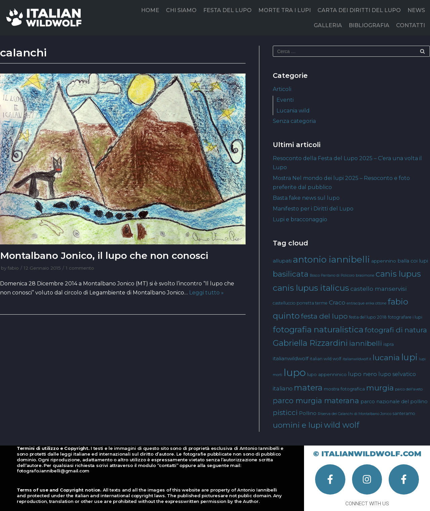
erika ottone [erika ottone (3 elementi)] (376, 303)
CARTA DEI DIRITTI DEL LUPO (359, 10)
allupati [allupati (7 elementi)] (282, 261)
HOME (150, 10)
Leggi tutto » (206, 292)
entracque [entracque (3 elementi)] (355, 303)
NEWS (416, 10)
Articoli (282, 89)
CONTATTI (410, 25)
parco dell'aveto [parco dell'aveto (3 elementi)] (409, 389)
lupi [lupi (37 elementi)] (409, 357)
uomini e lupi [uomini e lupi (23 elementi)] (297, 425)
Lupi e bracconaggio (300, 219)
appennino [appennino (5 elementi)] (383, 261)
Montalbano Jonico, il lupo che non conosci (104, 255)
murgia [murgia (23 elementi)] (380, 387)
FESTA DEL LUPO (227, 10)
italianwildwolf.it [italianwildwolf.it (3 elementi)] (357, 359)
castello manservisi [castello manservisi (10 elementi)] (378, 288)
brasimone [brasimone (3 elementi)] (365, 275)
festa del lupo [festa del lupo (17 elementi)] (324, 316)
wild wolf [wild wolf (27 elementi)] (341, 425)
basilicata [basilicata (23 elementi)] (290, 274)
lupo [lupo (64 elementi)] (295, 372)
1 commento (80, 268)
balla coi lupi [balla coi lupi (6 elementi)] (412, 261)
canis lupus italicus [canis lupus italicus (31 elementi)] (311, 288)
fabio (13, 268)
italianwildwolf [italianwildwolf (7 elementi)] (290, 358)
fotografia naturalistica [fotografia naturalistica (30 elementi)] (318, 329)
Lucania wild (293, 110)
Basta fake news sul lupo (306, 198)
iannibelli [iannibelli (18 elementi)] (365, 343)
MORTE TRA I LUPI (284, 10)
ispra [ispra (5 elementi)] (388, 344)
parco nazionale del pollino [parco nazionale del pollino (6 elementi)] (394, 402)
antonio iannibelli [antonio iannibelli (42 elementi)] (331, 259)
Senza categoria (294, 121)
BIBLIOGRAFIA (369, 25)
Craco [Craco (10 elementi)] (337, 302)
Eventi (285, 100)
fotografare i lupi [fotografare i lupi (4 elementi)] (405, 317)
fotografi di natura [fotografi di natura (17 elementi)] (396, 330)
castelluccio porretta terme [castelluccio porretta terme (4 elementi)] (300, 303)
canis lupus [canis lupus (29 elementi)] (398, 274)
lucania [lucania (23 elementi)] (386, 357)
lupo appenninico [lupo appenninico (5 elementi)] (327, 374)
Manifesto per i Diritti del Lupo (313, 208)
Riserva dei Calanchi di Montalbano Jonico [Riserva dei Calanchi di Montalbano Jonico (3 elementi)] (354, 414)
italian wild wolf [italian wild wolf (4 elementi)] (325, 358)
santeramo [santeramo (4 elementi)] (404, 413)
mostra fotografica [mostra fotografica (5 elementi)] (344, 388)
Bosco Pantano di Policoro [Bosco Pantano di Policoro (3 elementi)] (332, 275)
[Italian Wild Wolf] (45, 18)
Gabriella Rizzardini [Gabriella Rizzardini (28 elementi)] (310, 343)
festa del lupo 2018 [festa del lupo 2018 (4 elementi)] (368, 317)
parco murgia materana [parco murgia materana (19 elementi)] (316, 400)
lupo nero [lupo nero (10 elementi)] (362, 373)
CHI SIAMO (181, 10)
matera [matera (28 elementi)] (308, 387)
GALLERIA (328, 25)
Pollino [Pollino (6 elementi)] (307, 413)
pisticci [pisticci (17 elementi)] (285, 412)
